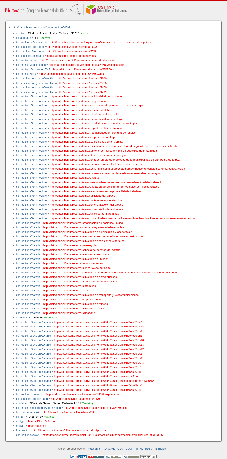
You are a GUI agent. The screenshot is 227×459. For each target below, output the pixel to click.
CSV (120, 448)
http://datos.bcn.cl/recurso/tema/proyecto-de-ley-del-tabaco (86, 128)
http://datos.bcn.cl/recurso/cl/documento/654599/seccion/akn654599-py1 (98, 331)
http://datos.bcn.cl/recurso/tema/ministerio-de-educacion (77, 254)
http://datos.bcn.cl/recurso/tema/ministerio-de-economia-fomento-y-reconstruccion (93, 236)
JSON (129, 448)
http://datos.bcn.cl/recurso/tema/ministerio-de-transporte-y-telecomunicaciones (91, 295)
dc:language (23, 37)
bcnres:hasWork (26, 73)
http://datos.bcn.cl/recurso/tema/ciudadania (69, 313)
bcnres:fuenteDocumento (31, 42)
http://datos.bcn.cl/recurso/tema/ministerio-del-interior (75, 258)
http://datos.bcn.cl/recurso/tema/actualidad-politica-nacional (86, 114)
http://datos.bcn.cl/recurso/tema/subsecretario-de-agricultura (86, 209)
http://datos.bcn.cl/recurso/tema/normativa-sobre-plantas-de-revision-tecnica (96, 164)
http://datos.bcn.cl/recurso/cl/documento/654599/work (71, 73)
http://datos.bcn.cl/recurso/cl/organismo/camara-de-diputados (78, 60)
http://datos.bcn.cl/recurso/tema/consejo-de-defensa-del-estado (81, 249)
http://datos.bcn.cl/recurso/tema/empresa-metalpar (74, 299)
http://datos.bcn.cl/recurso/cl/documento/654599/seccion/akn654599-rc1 (98, 367)
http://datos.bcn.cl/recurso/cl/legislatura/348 (69, 412)
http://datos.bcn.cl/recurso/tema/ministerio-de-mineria (75, 304)
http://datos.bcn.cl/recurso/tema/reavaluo (75, 177)
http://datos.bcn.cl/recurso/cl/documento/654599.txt (84, 69)
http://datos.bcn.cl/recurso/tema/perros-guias (70, 245)
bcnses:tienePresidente (30, 46)
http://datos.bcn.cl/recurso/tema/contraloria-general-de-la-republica (83, 227)
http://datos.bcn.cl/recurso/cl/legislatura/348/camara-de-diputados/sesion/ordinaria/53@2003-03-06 (103, 434)
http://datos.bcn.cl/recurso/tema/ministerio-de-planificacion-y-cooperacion (87, 231)
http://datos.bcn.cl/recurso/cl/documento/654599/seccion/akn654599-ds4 (98, 385)
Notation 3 (94, 448)
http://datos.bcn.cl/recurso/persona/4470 (82, 87)
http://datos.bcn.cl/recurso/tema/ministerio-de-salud (74, 308)
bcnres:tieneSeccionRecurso (33, 322)
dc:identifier (23, 317)
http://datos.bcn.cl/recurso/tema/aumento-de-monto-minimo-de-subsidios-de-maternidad (103, 150)
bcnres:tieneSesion (27, 434)
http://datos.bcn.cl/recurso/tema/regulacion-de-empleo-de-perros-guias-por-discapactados (104, 186)
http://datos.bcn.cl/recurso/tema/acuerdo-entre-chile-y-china (86, 141)
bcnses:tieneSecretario (30, 55)
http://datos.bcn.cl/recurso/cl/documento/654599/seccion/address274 (96, 376)
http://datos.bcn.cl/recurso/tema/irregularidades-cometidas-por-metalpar (93, 123)
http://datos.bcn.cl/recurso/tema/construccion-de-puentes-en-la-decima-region (97, 105)
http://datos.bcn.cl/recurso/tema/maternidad (69, 286)
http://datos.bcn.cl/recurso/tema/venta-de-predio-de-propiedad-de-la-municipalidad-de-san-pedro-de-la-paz (115, 159)
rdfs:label (21, 403)
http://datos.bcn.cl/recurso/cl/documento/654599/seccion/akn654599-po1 (98, 389)
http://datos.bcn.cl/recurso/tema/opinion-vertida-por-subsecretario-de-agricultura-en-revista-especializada (114, 146)
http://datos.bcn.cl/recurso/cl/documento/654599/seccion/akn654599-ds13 (99, 344)
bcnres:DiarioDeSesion (42, 421)
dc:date (20, 416)
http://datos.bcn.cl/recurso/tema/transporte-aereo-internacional (81, 281)
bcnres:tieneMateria (28, 222)
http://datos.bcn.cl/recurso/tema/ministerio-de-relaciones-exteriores (84, 240)
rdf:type (20, 421)
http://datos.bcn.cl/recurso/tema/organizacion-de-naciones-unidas (83, 222)
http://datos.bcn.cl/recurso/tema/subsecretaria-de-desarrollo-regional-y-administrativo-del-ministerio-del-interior (110, 272)
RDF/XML (109, 448)
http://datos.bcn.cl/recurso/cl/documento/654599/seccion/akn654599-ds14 (99, 326)
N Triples (160, 448)
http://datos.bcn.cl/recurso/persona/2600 (72, 46)
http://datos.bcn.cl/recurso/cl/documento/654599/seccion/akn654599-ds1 (98, 353)
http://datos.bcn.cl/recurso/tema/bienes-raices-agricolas (77, 267)
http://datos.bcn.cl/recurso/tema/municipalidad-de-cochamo (86, 96)
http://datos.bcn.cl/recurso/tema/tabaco (67, 290)
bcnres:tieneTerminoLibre (31, 96)
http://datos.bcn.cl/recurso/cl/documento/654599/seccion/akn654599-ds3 (98, 371)
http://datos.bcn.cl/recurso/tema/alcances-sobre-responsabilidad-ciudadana (96, 191)
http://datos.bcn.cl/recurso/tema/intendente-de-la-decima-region (88, 155)
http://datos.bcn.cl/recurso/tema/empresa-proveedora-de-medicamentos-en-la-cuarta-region (105, 173)
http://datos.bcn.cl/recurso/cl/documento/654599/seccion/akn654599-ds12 (99, 349)
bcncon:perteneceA (27, 412)
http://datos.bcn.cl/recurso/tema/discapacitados (78, 101)
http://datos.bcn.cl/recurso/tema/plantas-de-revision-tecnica (86, 200)
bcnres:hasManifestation (31, 64)
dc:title (20, 33)
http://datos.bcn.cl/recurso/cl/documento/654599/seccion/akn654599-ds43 (99, 362)
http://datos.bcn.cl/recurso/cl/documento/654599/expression (82, 394)
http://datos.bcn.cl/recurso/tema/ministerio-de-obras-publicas (80, 276)
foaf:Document (37, 425)
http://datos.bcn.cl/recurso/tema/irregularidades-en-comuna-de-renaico (93, 132)
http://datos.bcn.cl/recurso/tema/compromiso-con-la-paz (84, 137)
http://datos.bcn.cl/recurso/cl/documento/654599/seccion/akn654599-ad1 (98, 322)
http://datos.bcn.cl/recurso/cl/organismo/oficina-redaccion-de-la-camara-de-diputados (101, 42)
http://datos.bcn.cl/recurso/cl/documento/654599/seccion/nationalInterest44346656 (104, 380)
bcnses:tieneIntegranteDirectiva (35, 78)
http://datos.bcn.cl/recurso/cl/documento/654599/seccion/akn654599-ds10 (99, 340)
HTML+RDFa (144, 448)
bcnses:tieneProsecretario (32, 398)
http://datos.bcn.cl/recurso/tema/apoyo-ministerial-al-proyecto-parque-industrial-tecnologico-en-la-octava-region (117, 168)
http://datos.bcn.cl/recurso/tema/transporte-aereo (73, 263)
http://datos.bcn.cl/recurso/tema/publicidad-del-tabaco (82, 195)
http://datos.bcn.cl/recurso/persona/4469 (71, 55)
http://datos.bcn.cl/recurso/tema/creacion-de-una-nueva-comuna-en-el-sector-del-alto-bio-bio (106, 182)
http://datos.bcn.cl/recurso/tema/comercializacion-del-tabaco (86, 204)
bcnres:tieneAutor (26, 60)
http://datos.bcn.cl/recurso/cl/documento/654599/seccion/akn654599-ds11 (99, 358)
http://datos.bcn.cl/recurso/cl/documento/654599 (41, 27)
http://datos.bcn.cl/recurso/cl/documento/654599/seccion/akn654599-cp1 (98, 335)
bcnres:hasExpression (29, 394)
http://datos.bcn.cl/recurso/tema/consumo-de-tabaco (81, 110)
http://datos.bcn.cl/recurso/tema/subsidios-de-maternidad (84, 213)
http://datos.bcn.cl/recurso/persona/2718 (72, 51)
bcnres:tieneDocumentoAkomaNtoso (38, 407)
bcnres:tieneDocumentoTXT (33, 69)
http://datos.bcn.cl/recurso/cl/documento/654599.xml (95, 407)
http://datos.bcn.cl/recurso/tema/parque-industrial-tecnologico (87, 119)
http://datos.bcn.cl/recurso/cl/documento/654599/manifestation (86, 64)
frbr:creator (22, 430)
